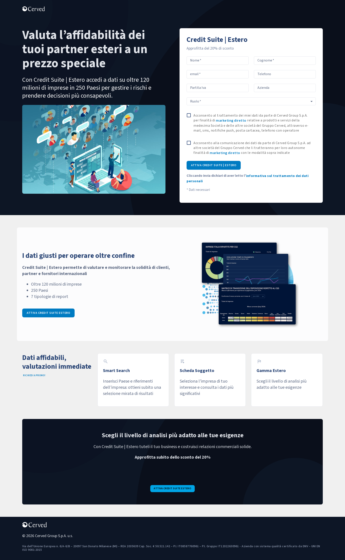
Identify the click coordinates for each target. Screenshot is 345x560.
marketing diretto (231, 120)
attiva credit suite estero (172, 488)
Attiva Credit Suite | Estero (213, 165)
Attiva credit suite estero (48, 313)
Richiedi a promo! (34, 375)
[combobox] (251, 101)
